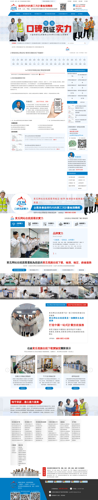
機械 (75, 433)
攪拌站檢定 (50, 431)
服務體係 (24, 452)
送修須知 (20, 456)
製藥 (77, 438)
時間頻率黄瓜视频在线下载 (82, 97)
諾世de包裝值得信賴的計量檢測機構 (18, 129)
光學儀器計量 (38, 433)
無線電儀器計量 (39, 440)
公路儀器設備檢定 (52, 425)
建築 (73, 425)
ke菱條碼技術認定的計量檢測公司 (45, 127)
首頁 (77, 52)
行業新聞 (13, 449)
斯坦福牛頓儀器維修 (64, 438)
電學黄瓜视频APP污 (29, 434)
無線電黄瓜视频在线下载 (55, 43)
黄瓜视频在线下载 (27, 13)
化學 (75, 427)
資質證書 (20, 447)
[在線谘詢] (41, 74)
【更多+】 (55, 139)
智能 (77, 425)
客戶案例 (80, 13)
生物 (73, 427)
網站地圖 (80, 1)
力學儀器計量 (38, 436)
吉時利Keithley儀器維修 (65, 431)
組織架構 (20, 450)
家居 (75, 434)
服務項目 (20, 452)
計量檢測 (31, 111)
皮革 (75, 436)
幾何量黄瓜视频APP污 (29, 425)
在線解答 (13, 450)
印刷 (86, 52)
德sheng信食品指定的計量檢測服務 (33, 135)
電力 (79, 429)
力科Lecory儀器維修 (64, 433)
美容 (75, 429)
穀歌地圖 (75, 1)
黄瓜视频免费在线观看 (50, 13)
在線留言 (20, 461)
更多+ (85, 72)
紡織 (73, 436)
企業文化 (24, 450)
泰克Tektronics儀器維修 (65, 440)
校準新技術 (14, 452)
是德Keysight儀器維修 (64, 436)
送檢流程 (24, 454)
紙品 (73, 438)
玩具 (77, 434)
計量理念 (24, 456)
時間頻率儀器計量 (39, 438)
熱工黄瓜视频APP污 (29, 438)
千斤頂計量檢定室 (75, 376)
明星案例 (74, 440)
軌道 (73, 424)
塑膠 (79, 436)
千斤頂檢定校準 (51, 429)
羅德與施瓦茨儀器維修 (64, 434)
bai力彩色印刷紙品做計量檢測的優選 (45, 125)
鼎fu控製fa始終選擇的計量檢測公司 (33, 145)
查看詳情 (23, 388)
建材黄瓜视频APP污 (52, 436)
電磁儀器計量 (38, 427)
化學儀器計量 (38, 424)
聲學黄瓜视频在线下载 (82, 92)
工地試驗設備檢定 (28, 431)
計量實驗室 (21, 449)
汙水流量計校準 (39, 425)
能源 (79, 425)
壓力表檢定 (35, 85)
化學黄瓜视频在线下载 (29, 47)
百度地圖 (69, 1)
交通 (75, 424)
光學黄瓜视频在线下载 (72, 97)
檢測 (77, 429)
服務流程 (20, 454)
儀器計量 (80, 470)
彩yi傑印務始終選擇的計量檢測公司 (58, 120)
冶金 (79, 427)
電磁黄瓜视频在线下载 (82, 86)
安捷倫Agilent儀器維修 (64, 424)
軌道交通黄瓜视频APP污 (53, 434)
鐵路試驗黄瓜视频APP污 (53, 424)
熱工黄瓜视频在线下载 (82, 76)
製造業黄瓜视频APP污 (52, 440)
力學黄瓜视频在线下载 (20, 47)
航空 (79, 424)
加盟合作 (24, 459)
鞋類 (79, 434)
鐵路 (77, 424)
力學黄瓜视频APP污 (29, 424)
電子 (73, 431)
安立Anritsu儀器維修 (64, 425)
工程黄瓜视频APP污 (63, 13)
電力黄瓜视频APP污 (29, 433)
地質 (77, 427)
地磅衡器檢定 (27, 427)
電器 (77, 431)
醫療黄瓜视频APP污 (29, 440)
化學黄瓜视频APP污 (29, 436)
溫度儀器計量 (38, 431)
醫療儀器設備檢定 (52, 438)
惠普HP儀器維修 (63, 429)
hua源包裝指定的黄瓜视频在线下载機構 (46, 129)
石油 (79, 433)
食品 (77, 433)
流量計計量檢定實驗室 (49, 376)
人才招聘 (24, 458)
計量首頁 (18, 13)
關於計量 (46, 17)
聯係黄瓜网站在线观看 (56, 17)
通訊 (75, 431)
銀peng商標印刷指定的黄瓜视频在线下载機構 (23, 120)
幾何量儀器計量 (39, 434)
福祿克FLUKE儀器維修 (65, 427)
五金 (73, 433)
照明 (79, 431)
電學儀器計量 (38, 429)
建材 (75, 425)
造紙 (79, 438)
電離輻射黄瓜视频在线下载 (72, 92)
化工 (73, 434)
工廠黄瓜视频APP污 (52, 433)
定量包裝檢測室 (22, 376)
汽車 (73, 429)
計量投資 (20, 459)
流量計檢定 (27, 429)
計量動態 (38, 17)
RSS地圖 (86, 1)
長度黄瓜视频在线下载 (39, 47)
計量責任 (20, 458)
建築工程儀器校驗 (52, 427)
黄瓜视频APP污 (38, 13)
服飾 (77, 436)
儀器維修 (73, 13)
